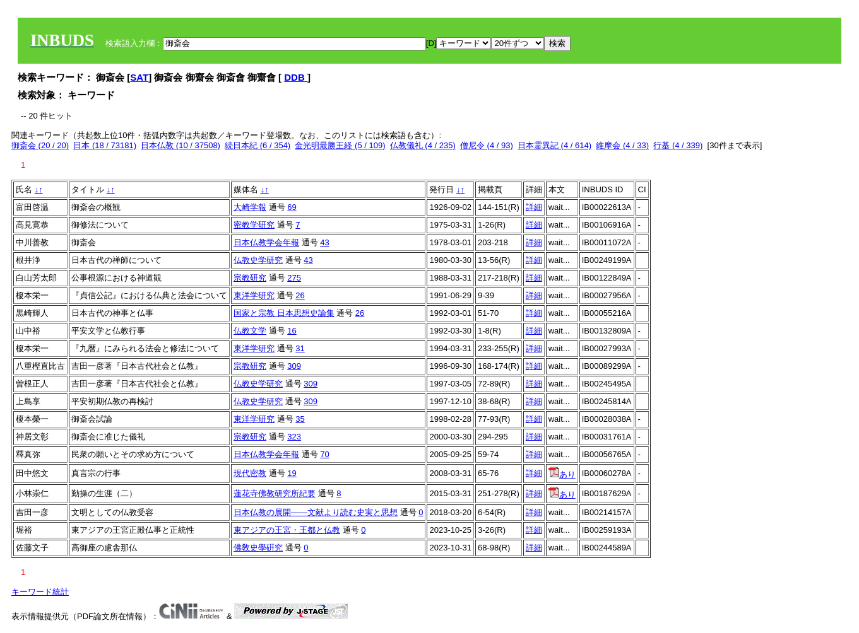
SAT (139, 77)
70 (324, 454)
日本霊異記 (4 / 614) (554, 145)
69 (291, 207)
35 (299, 419)
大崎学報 (250, 207)
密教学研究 (254, 224)
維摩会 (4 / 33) (622, 145)
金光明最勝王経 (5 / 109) (340, 145)
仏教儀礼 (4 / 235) (423, 145)
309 (294, 366)
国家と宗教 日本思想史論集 (284, 313)
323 (294, 436)
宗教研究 (250, 277)
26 (299, 295)
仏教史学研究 (258, 260)
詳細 (534, 207)
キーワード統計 (40, 591)
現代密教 (250, 473)
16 (291, 330)
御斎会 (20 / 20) (40, 145)
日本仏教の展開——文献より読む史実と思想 (316, 512)
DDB (295, 77)
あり (562, 474)
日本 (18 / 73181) (104, 145)
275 (294, 277)
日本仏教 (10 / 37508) (180, 145)
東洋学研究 (254, 295)
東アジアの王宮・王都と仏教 (287, 530)
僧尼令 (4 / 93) (486, 145)
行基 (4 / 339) (677, 145)
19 (291, 473)
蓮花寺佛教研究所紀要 (275, 493)
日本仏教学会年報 (266, 242)
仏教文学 (250, 330)
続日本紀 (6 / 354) (257, 145)
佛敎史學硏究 (258, 547)
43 (324, 242)
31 (299, 348)
